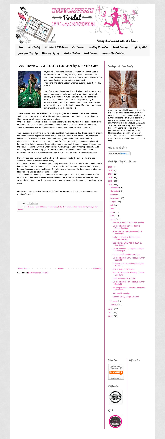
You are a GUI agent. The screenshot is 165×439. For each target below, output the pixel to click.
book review (30, 207)
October (113, 195)
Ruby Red (62, 207)
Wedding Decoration (98, 47)
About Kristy (34, 47)
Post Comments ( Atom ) (38, 273)
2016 (110, 178)
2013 (110, 309)
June (112, 209)
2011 (110, 316)
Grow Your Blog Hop (28, 53)
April (112, 216)
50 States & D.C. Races (56, 47)
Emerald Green (41, 207)
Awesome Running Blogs (113, 53)
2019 (110, 167)
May (112, 212)
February (114, 301)
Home (20, 47)
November (114, 191)
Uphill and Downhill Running (124, 278)
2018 (110, 170)
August (113, 202)
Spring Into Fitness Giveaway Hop (126, 254)
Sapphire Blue (72, 207)
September (115, 198)
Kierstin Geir (52, 207)
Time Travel (82, 207)
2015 (110, 181)
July (112, 205)
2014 (110, 184)
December (114, 188)
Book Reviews (90, 53)
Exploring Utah (140, 47)
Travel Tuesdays (120, 47)
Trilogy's (91, 207)
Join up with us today (121, 293)
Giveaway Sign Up (50, 53)
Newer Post (22, 269)
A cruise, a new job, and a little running (128, 222)
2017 (110, 174)
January (113, 305)
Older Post (97, 269)
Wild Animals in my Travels (123, 269)
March (113, 219)
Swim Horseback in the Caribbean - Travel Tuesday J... (127, 238)
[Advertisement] (60, 246)
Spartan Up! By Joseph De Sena (126, 297)
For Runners (78, 47)
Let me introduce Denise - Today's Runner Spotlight (126, 227)
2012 (110, 313)
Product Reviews (72, 53)
